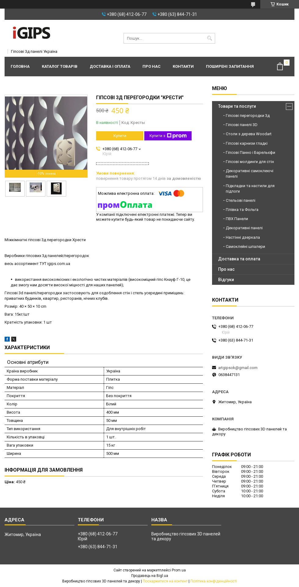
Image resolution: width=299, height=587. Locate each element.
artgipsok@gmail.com (238, 367)
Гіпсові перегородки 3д (248, 115)
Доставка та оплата (239, 258)
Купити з (168, 136)
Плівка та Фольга (242, 209)
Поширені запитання (230, 66)
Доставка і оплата (110, 66)
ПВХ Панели (237, 218)
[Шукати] (209, 38)
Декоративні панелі (244, 228)
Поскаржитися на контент (165, 581)
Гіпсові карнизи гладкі (247, 143)
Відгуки (226, 279)
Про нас (151, 66)
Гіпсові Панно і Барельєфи (250, 152)
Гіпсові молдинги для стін (250, 161)
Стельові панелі (240, 200)
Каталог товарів (59, 66)
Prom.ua (179, 570)
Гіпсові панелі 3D (242, 124)
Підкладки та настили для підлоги (250, 188)
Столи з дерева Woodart (249, 134)
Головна (20, 66)
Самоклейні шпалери (245, 246)
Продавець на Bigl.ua (149, 576)
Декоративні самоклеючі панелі (249, 173)
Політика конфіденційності (213, 581)
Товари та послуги (237, 106)
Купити (119, 135)
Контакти (183, 66)
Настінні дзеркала (243, 237)
